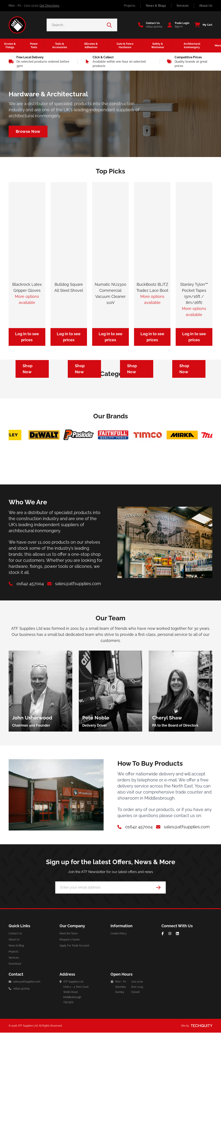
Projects (129, 5)
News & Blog (16, 1055)
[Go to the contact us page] (150, 24)
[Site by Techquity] (201, 1136)
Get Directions (49, 5)
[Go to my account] (177, 24)
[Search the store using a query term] (77, 25)
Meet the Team (69, 1043)
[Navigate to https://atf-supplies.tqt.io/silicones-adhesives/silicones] (84, 423)
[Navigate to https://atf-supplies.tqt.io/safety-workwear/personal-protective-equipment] (32, 423)
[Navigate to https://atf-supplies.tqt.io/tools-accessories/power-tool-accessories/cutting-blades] (188, 423)
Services (183, 5)
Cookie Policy (118, 1043)
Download (15, 1074)
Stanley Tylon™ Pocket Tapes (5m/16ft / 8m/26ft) (194, 293)
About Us (205, 5)
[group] (40, 801)
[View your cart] (202, 24)
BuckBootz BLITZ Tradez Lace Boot (152, 287)
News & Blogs (156, 5)
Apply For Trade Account (74, 1055)
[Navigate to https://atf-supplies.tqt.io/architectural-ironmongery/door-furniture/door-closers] (136, 423)
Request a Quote (70, 1049)
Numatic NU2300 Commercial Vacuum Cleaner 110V (110, 293)
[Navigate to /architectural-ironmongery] (28, 131)
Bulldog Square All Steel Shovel (68, 287)
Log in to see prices (27, 337)
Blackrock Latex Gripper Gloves (27, 287)
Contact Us (15, 1043)
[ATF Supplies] (17, 24)
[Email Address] (110, 998)
